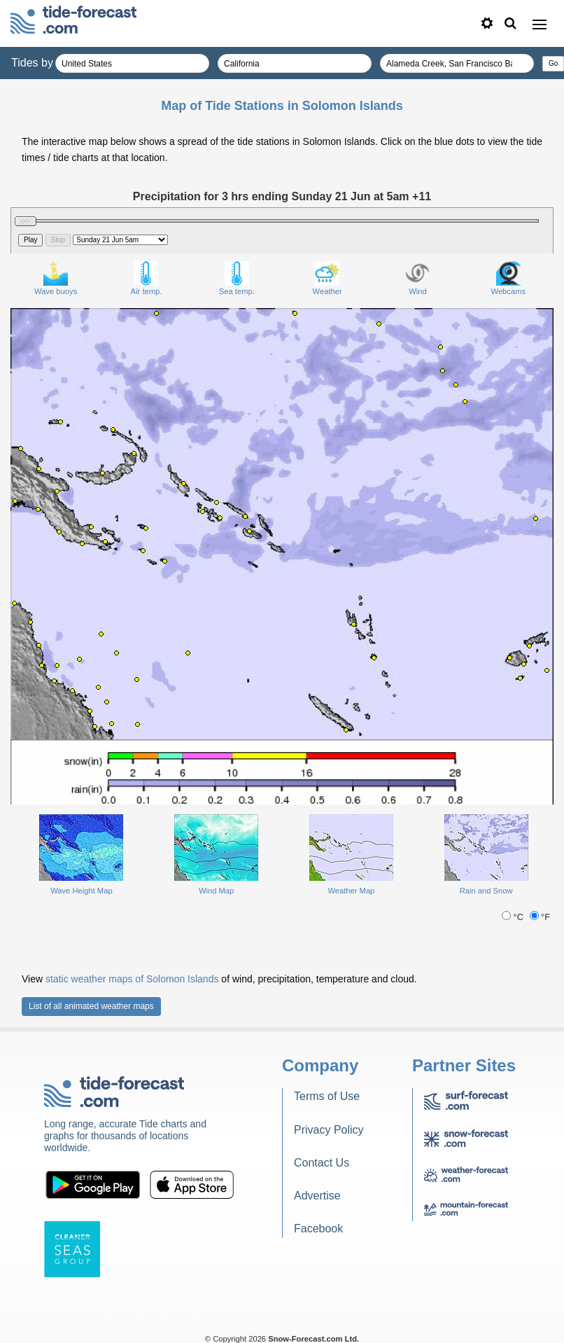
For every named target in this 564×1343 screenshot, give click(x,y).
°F (540, 917)
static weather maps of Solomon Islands (131, 978)
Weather (327, 278)
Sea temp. (237, 278)
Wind (417, 278)
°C (514, 917)
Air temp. (146, 278)
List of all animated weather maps (91, 1006)
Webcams (508, 278)
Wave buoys (55, 278)
